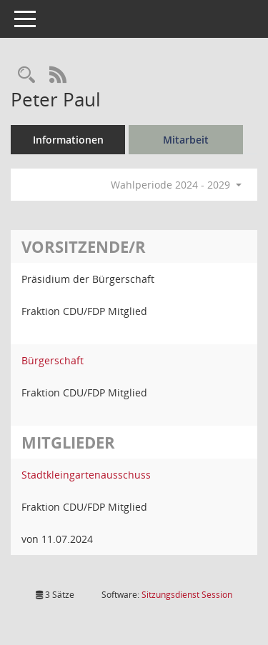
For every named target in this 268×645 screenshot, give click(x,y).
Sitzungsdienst (187, 595)
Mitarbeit (186, 139)
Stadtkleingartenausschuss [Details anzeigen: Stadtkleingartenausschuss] (86, 474)
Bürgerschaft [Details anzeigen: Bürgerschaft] (52, 360)
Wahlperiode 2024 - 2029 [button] (176, 184)
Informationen (68, 139)
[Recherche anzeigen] (26, 75)
